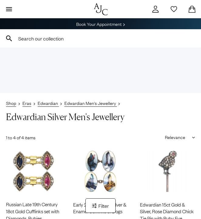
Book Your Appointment (100, 23)
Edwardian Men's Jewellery (90, 102)
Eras (26, 102)
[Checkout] (192, 9)
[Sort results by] (178, 137)
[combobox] (100, 38)
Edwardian (48, 102)
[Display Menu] (9, 9)
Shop (11, 102)
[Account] (155, 9)
